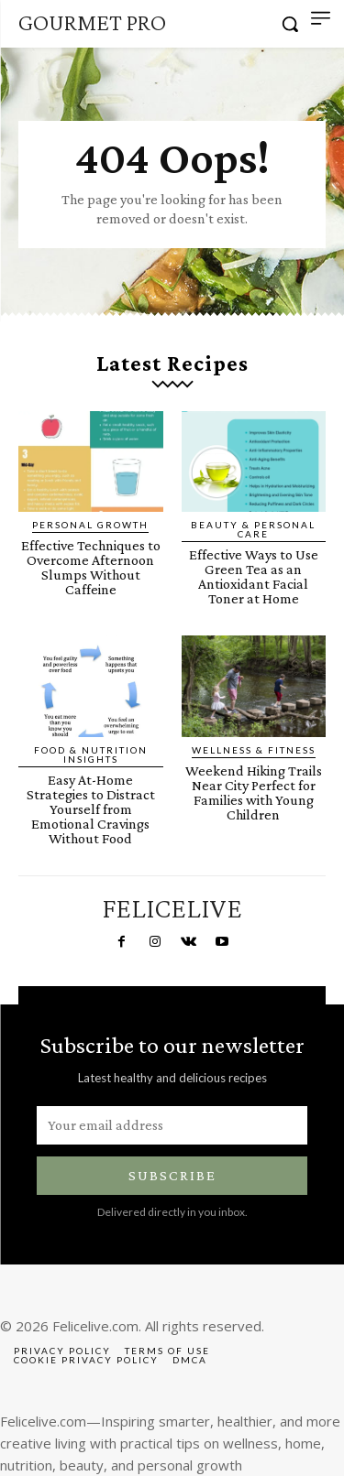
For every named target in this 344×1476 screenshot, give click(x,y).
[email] (172, 1125)
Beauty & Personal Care (253, 529)
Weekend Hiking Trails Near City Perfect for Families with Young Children (253, 792)
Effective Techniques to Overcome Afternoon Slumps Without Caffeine (91, 567)
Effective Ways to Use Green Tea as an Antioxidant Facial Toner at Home (253, 576)
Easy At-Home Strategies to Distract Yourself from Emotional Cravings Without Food (91, 809)
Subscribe (172, 1175)
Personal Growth (90, 524)
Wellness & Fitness (254, 749)
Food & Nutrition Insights (91, 754)
